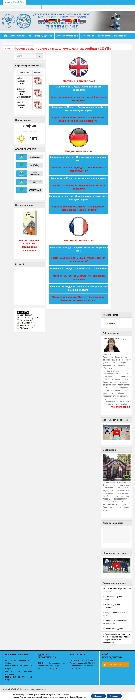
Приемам (97, 696)
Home (7, 48)
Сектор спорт (87, 37)
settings (81, 697)
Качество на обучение (52, 7)
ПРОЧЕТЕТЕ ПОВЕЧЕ (120, 407)
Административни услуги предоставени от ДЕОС (83, 7)
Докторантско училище (31, 7)
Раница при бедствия (114, 629)
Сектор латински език (20, 37)
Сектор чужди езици (43, 37)
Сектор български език (67, 37)
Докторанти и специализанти (18, 43)
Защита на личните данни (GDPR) (118, 7)
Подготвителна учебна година (111, 37)
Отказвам (115, 696)
